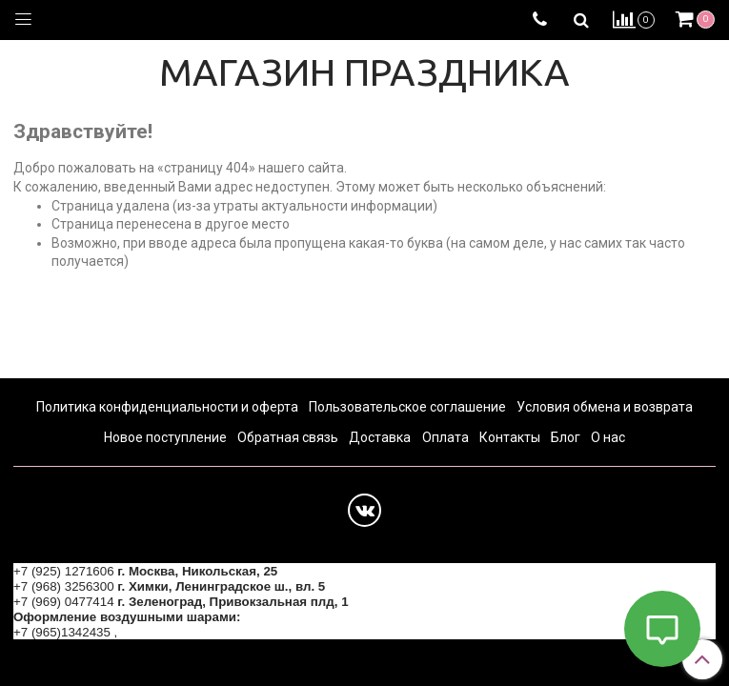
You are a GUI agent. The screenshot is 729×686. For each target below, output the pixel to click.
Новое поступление (165, 437)
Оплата (445, 437)
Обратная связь (287, 437)
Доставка (380, 437)
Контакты (509, 437)
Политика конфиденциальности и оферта (167, 406)
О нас (608, 437)
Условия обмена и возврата (604, 406)
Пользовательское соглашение (407, 406)
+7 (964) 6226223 (171, 632)
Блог (565, 437)
